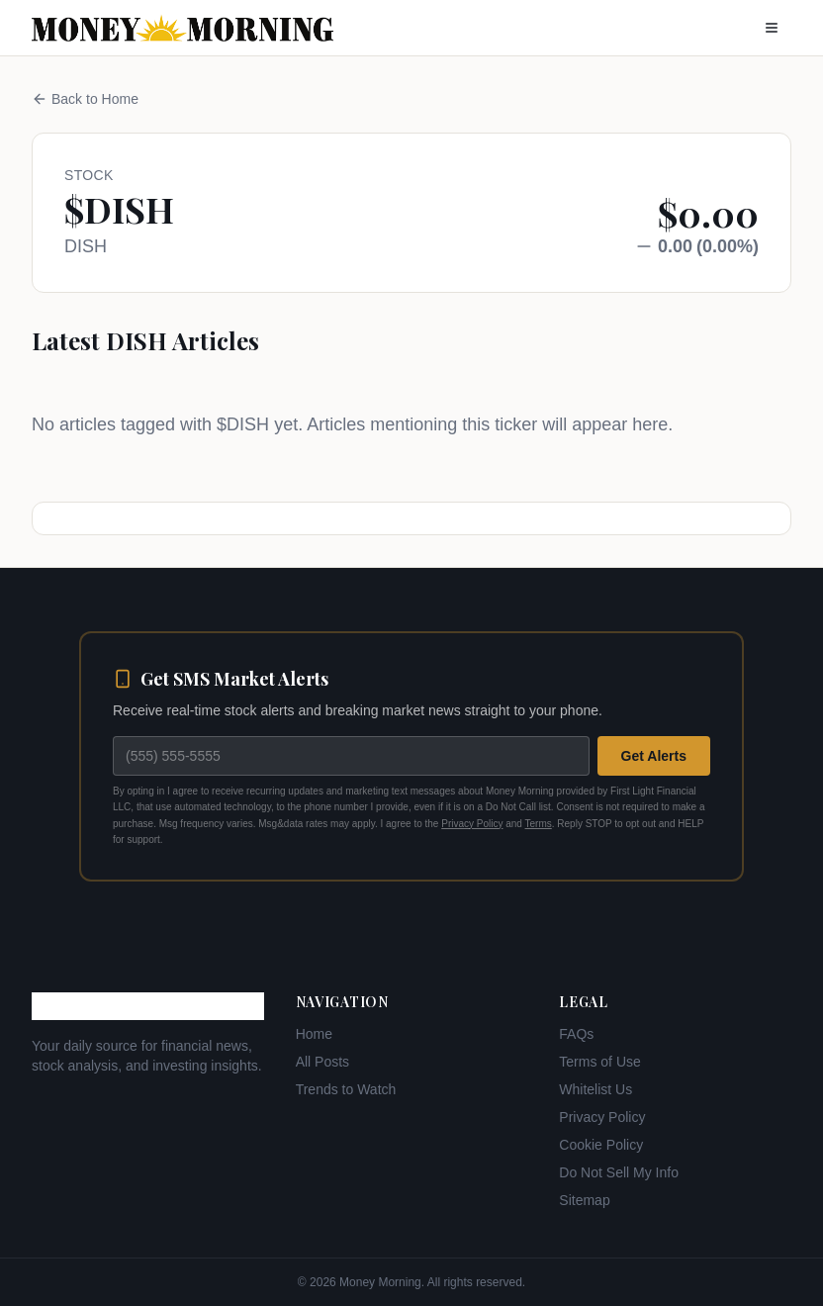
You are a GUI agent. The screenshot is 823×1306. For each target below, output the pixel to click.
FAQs (576, 1034)
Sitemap (584, 1200)
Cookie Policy (601, 1145)
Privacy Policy (472, 823)
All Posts (322, 1062)
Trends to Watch (346, 1089)
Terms (538, 823)
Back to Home (85, 99)
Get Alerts (653, 756)
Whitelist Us (595, 1089)
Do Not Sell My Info (619, 1172)
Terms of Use (599, 1062)
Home (314, 1034)
